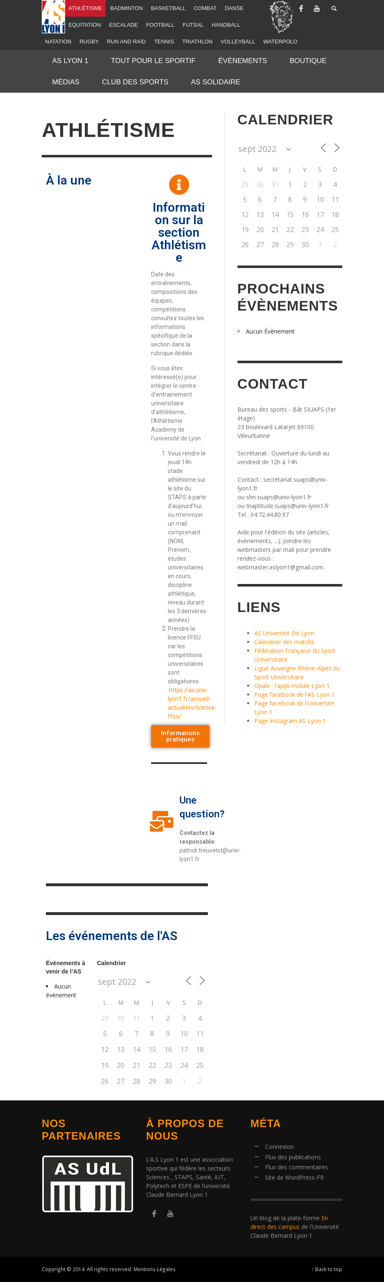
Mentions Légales (155, 1269)
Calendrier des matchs (284, 642)
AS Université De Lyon (284, 633)
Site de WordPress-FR (294, 1177)
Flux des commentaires (296, 1167)
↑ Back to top (326, 1269)
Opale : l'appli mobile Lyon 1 (292, 686)
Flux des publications (293, 1157)
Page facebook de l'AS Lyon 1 (294, 694)
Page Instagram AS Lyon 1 (290, 721)
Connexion (279, 1147)
